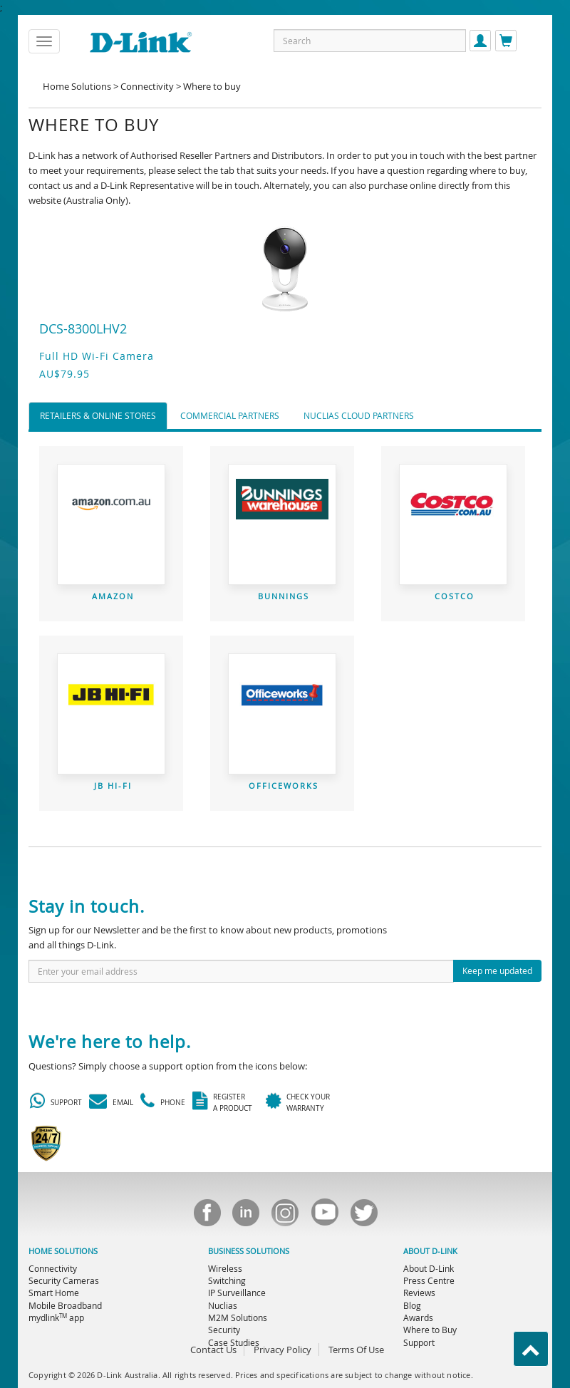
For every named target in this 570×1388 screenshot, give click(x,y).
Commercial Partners (229, 415)
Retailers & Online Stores (98, 415)
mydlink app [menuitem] (56, 1317)
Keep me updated (497, 970)
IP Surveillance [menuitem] (237, 1292)
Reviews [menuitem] (419, 1292)
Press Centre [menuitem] (429, 1280)
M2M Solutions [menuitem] (237, 1317)
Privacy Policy (282, 1349)
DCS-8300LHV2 (83, 328)
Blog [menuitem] (412, 1305)
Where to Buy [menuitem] (430, 1329)
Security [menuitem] (224, 1329)
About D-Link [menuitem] (428, 1268)
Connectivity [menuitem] (52, 1268)
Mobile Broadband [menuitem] (65, 1305)
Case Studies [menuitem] (233, 1342)
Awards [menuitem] (418, 1317)
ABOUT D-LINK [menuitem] (430, 1251)
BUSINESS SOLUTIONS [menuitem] (248, 1251)
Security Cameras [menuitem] (63, 1280)
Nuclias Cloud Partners (359, 415)
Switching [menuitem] (227, 1280)
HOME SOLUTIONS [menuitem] (63, 1251)
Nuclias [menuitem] (222, 1305)
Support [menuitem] (419, 1342)
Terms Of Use (356, 1349)
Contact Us (213, 1349)
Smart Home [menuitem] (53, 1292)
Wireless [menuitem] (225, 1268)
